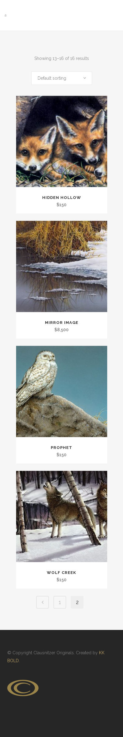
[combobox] (61, 78)
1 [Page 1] (60, 602)
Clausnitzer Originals (53, 652)
